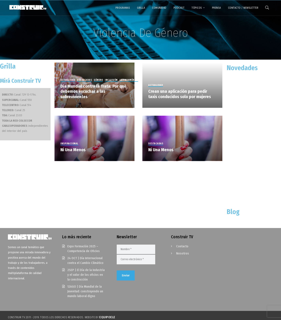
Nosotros (182, 253)
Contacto (182, 246)
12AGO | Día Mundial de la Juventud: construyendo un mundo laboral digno (85, 291)
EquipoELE (107, 317)
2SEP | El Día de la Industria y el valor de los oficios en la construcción (86, 274)
